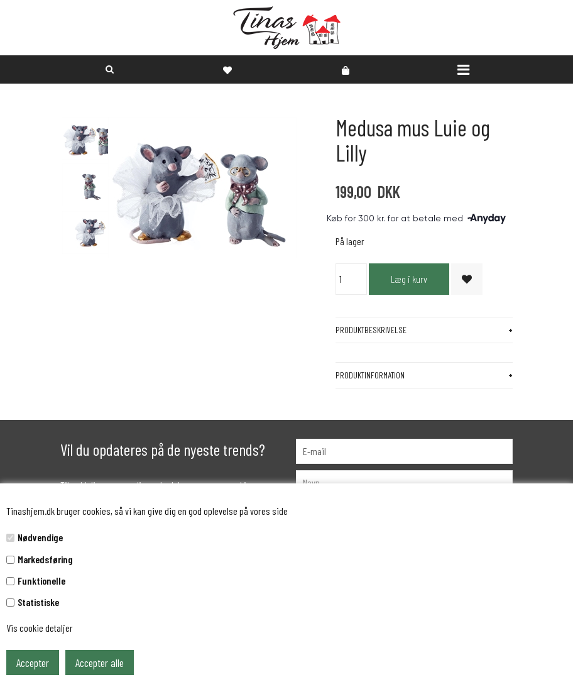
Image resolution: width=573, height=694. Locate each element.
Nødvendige (40, 537)
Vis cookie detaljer (39, 628)
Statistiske (38, 602)
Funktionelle (41, 581)
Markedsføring (45, 559)
